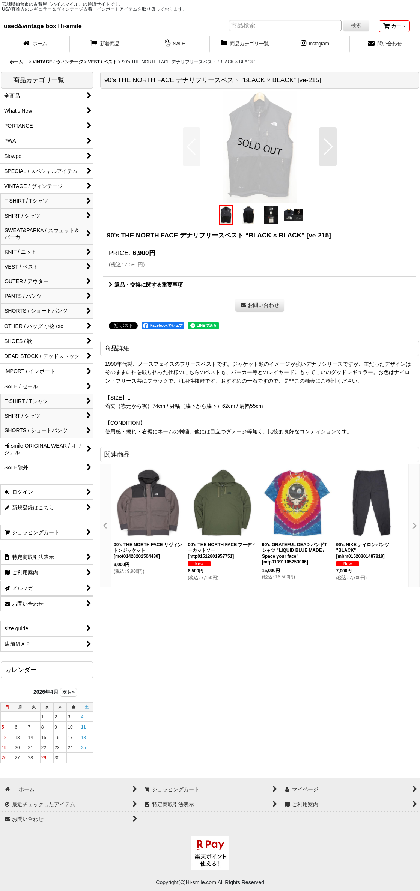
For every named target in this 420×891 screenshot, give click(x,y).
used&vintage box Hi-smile (43, 26)
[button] (191, 146)
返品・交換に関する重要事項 (146, 285)
